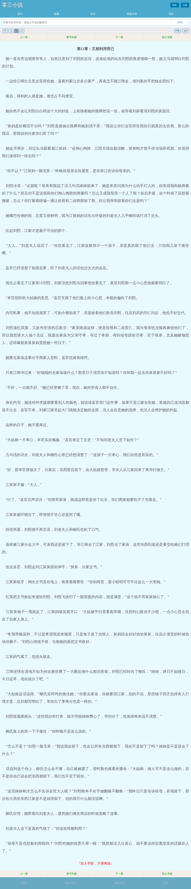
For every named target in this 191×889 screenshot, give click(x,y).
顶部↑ (166, 883)
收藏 (56, 14)
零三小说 (12, 5)
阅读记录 (132, 14)
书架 (170, 14)
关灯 (186, 31)
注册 (185, 5)
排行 (20, 14)
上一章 (24, 37)
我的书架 (70, 883)
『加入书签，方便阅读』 (95, 863)
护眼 (177, 31)
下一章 (119, 37)
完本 (93, 14)
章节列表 (71, 37)
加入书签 (167, 37)
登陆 (174, 5)
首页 (23, 883)
